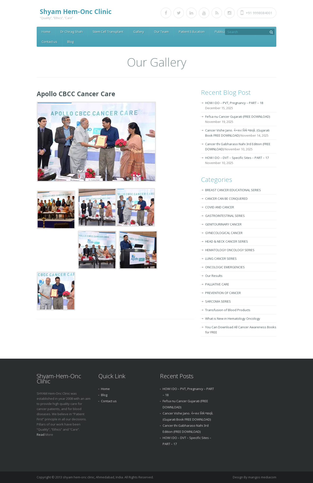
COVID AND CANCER (219, 207)
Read (41, 434)
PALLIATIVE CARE (217, 284)
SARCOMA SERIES (218, 301)
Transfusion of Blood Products (227, 310)
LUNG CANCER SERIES (221, 258)
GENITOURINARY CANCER (223, 224)
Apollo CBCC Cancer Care (76, 93)
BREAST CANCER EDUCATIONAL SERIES (233, 190)
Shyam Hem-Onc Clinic (76, 11)
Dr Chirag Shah (71, 31)
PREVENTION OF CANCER (223, 293)
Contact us (49, 41)
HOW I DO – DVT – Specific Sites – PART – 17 (237, 157)
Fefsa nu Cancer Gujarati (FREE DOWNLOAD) (237, 116)
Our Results (214, 275)
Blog (70, 41)
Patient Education (192, 31)
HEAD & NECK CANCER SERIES (226, 241)
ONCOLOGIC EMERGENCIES (225, 267)
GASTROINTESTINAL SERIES (225, 215)
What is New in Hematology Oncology (232, 318)
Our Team (161, 31)
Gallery (138, 31)
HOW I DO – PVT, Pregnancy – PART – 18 (234, 103)
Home (46, 31)
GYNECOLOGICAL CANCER (224, 233)
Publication (223, 31)
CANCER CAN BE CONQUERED (226, 198)
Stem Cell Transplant (108, 31)
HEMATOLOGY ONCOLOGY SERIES (230, 250)
